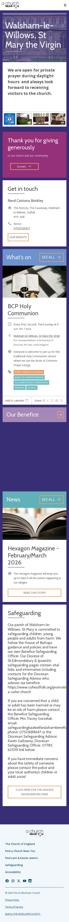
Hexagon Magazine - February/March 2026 (33, 555)
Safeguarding (14, 865)
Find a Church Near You (20, 851)
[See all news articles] (51, 499)
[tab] (17, 400)
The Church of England (20, 844)
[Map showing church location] (34, 457)
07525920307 (22, 228)
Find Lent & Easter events (21, 858)
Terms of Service (14, 907)
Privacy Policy (12, 899)
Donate (24, 166)
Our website (18, 237)
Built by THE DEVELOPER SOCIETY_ (23, 914)
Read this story (34, 592)
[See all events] (51, 257)
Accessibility (13, 872)
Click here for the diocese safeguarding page (34, 792)
